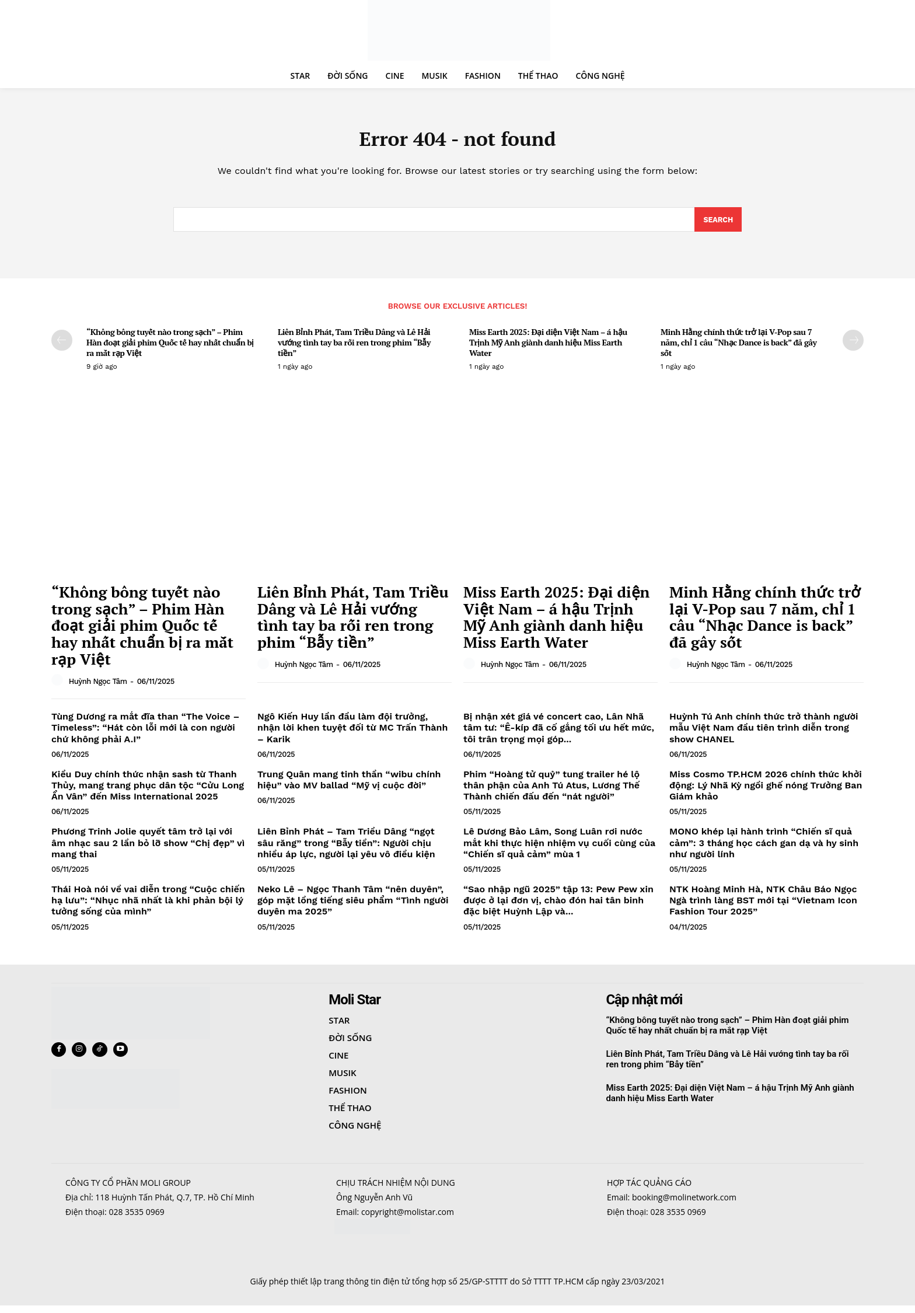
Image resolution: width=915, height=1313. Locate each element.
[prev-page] (61, 345)
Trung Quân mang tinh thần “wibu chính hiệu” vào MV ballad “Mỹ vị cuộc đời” (349, 785)
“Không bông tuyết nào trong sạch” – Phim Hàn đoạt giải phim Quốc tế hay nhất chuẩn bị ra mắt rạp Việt (170, 347)
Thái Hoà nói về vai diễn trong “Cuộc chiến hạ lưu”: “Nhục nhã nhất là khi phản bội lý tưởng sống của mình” (148, 906)
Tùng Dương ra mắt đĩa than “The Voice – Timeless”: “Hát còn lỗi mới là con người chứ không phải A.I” (145, 733)
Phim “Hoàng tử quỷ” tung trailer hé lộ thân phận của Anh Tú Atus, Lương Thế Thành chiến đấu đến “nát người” (551, 790)
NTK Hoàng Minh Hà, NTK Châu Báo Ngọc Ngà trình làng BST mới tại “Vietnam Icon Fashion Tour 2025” (763, 906)
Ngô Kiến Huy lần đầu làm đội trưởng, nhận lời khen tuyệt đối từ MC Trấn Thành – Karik (352, 733)
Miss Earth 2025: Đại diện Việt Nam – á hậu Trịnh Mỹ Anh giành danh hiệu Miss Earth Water (548, 347)
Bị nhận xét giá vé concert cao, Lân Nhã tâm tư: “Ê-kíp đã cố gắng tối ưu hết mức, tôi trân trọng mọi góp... (558, 733)
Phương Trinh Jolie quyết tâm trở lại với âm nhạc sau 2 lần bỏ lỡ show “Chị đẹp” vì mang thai (148, 848)
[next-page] (853, 345)
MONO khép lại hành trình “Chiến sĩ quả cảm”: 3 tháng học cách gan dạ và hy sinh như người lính (763, 848)
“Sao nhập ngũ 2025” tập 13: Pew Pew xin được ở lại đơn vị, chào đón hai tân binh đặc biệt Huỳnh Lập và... (558, 906)
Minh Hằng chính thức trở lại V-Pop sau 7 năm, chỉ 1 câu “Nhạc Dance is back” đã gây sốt (739, 347)
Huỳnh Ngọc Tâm (98, 686)
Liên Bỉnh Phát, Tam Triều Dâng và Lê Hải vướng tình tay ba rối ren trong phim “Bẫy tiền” (354, 347)
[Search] (717, 224)
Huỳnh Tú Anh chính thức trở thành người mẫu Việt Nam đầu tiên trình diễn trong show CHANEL (763, 733)
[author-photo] (59, 686)
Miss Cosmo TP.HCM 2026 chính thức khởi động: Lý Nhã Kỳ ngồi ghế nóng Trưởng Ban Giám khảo (765, 790)
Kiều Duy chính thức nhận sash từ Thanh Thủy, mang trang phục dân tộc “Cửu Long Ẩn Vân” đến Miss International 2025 (147, 790)
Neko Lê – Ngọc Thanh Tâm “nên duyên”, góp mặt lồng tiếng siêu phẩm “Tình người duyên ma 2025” (353, 906)
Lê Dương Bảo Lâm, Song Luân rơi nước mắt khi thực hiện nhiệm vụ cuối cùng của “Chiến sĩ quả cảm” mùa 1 (559, 848)
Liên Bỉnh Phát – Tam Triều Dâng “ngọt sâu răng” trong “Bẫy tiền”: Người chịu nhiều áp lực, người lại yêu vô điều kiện (346, 848)
